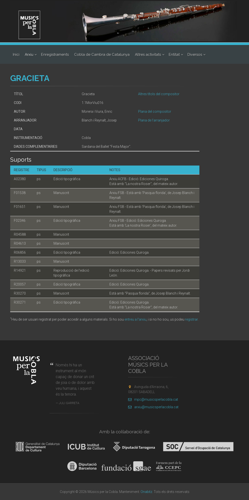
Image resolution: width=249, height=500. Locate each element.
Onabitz (146, 492)
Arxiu (29, 54)
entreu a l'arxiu (135, 319)
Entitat (174, 54)
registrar (191, 319)
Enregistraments (55, 54)
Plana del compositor (154, 111)
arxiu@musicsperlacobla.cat (153, 407)
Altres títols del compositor (158, 94)
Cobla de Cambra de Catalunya (102, 54)
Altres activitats (148, 54)
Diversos (194, 54)
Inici (16, 54)
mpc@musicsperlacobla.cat (153, 399)
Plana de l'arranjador (154, 120)
